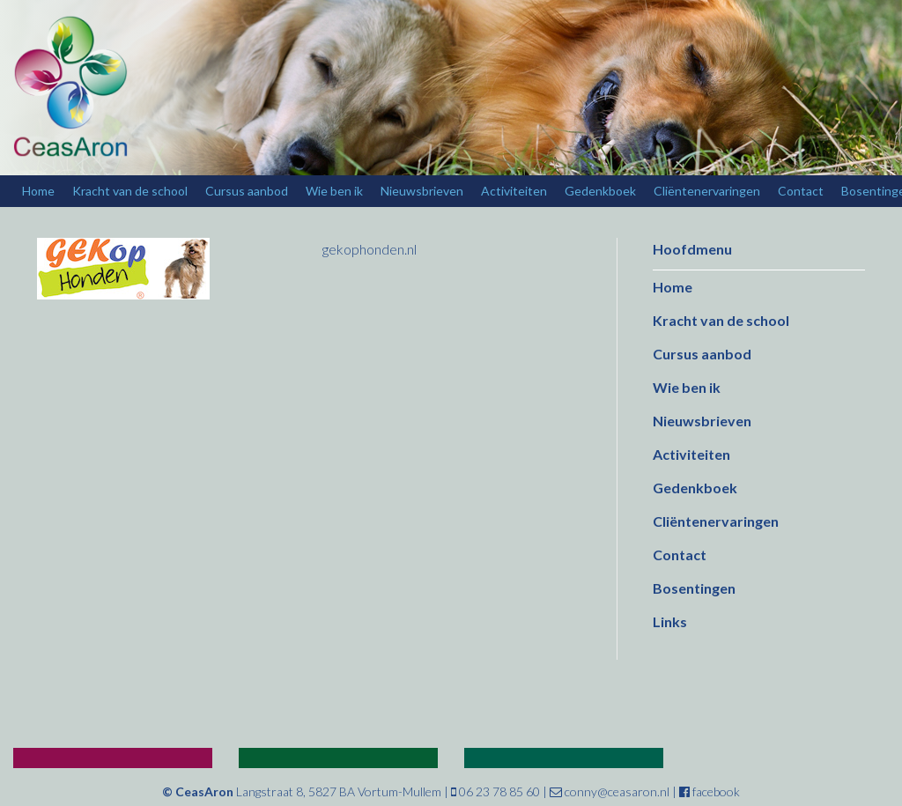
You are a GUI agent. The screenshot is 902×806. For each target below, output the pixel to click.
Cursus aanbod (246, 190)
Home (38, 190)
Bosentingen (694, 588)
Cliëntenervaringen (707, 190)
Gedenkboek (600, 190)
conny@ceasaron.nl (609, 791)
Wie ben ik (334, 190)
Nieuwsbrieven (422, 190)
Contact (801, 190)
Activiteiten (514, 190)
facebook (709, 791)
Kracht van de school (130, 190)
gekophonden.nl (369, 248)
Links (670, 621)
